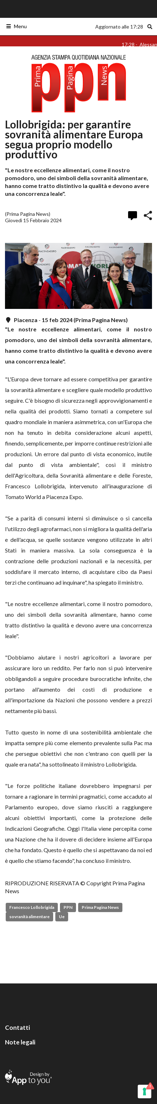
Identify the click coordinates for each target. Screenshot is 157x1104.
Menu (16, 26)
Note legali (20, 1042)
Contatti (17, 1027)
